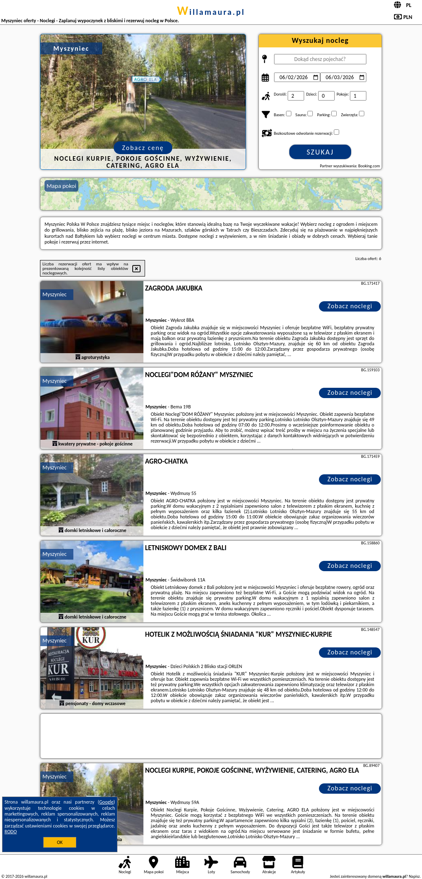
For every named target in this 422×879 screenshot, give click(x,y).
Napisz (414, 876)
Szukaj (320, 152)
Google (106, 802)
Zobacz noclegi (350, 306)
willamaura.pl (211, 12)
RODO (11, 831)
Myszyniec (54, 294)
